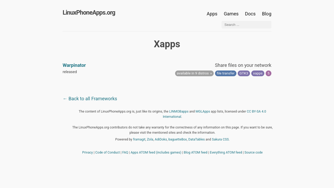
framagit (139, 139)
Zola (150, 139)
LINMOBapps (178, 111)
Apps (212, 13)
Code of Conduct (107, 152)
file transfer (226, 73)
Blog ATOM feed (195, 152)
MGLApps (203, 111)
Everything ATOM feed (226, 152)
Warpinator (74, 65)
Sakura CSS (220, 139)
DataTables (196, 139)
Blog (266, 13)
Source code (253, 152)
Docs (251, 13)
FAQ (125, 152)
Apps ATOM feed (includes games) (156, 152)
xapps (258, 73)
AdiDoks (161, 139)
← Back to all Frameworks (90, 98)
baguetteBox (177, 139)
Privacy (87, 152)
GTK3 (244, 73)
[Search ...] (246, 24)
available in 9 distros (193, 73)
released (70, 72)
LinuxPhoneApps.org (89, 12)
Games (231, 13)
